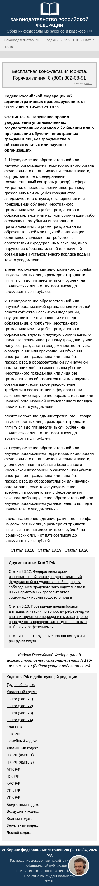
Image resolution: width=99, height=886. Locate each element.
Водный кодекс (19, 818)
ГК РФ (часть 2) (20, 706)
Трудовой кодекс (21, 685)
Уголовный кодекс (22, 692)
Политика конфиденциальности (49, 876)
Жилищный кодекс (23, 748)
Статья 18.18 (22, 550)
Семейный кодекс (22, 741)
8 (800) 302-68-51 (67, 78)
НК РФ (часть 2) (20, 762)
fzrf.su (49, 881)
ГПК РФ (13, 734)
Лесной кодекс (19, 832)
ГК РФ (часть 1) (20, 699)
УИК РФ (13, 790)
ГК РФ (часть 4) (20, 720)
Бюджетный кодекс (23, 804)
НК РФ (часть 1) (20, 755)
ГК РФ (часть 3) (20, 713)
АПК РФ (13, 769)
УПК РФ (13, 797)
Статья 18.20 (76, 550)
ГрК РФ (13, 776)
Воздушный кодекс (23, 811)
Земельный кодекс (23, 825)
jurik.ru (88, 83)
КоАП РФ (14, 727)
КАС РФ (13, 783)
